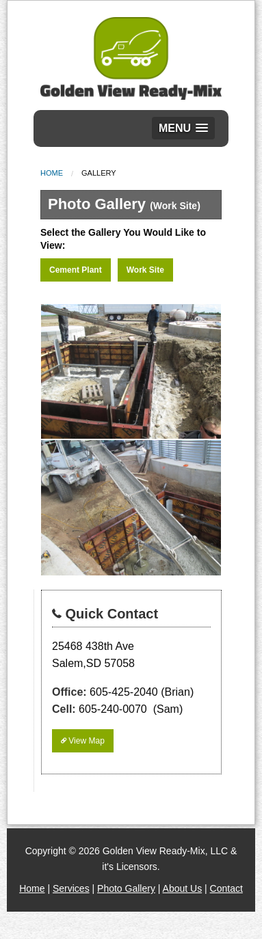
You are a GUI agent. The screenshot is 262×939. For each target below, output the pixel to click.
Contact (226, 888)
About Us (182, 888)
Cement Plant (75, 270)
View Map (83, 741)
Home (51, 173)
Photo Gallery (126, 888)
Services (71, 888)
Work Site (145, 270)
